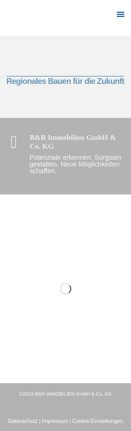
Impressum (55, 421)
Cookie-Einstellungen (97, 421)
